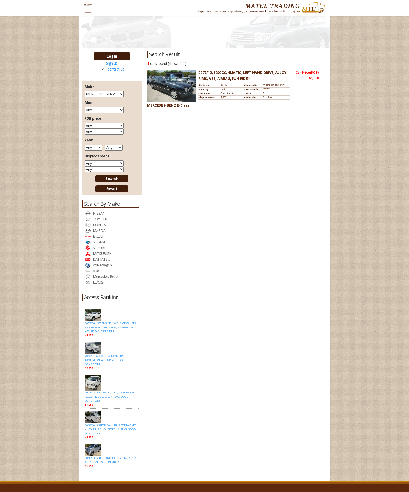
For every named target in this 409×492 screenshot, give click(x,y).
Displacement (97, 155)
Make (89, 86)
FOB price (93, 118)
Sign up (112, 63)
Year (88, 140)
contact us (115, 69)
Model (90, 102)
